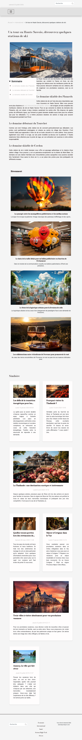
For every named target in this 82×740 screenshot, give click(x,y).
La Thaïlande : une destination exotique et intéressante (38, 485)
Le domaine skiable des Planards (23, 86)
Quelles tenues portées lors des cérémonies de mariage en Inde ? (23, 536)
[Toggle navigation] (11, 11)
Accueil (10, 22)
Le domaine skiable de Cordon (22, 95)
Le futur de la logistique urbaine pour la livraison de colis (41, 308)
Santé (41, 729)
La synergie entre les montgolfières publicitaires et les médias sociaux (41, 214)
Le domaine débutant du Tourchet (23, 90)
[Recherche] (64, 3)
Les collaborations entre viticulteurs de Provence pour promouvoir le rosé (41, 354)
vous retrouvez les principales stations (37, 106)
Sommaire (16, 81)
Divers (41, 736)
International (19, 22)
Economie (41, 723)
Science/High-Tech (41, 732)
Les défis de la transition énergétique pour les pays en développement (24, 403)
